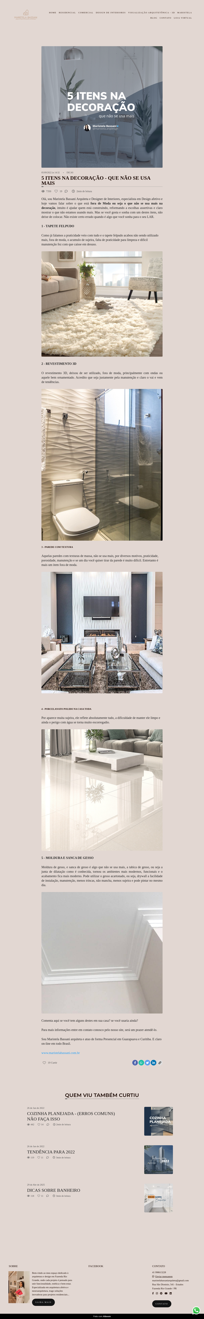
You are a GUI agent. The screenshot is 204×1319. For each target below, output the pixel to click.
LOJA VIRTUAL (183, 18)
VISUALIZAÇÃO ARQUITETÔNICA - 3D (151, 12)
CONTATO (165, 18)
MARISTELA (184, 12)
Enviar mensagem (164, 1276)
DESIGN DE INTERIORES (111, 12)
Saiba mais (43, 1302)
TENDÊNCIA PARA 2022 (51, 1151)
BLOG (153, 18)
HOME (52, 12)
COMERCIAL (86, 12)
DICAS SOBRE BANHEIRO (53, 1190)
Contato (162, 1304)
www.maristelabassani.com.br (60, 1053)
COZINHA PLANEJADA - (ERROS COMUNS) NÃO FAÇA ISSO (71, 1116)
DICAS (70, 173)
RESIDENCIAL (67, 12)
